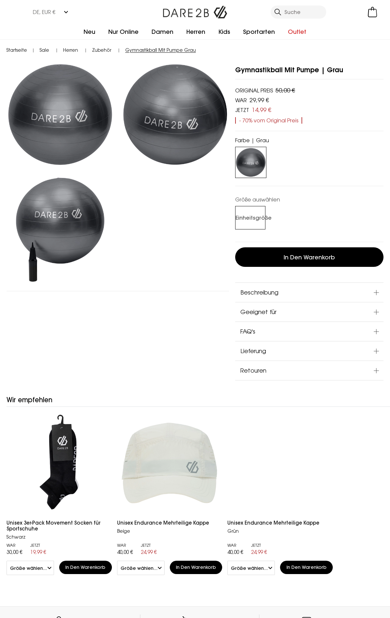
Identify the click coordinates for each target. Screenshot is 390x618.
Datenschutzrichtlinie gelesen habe (265, 605)
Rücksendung (25, 503)
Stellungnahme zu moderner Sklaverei (157, 510)
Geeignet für (258, 311)
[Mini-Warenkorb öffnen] (372, 12)
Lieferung (253, 350)
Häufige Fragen (89, 493)
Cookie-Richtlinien (351, 605)
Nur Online (123, 31)
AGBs (196, 605)
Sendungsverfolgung (34, 492)
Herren (195, 31)
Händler (211, 426)
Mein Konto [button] (88, 426)
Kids (224, 31)
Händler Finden (152, 485)
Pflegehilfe (208, 527)
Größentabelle (214, 537)
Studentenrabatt (217, 506)
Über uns (144, 475)
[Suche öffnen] (299, 12)
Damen (162, 31)
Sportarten (259, 31)
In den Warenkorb (309, 257)
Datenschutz (272, 502)
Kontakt (330, 426)
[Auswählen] (248, 218)
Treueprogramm (216, 475)
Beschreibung (259, 292)
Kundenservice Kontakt (89, 479)
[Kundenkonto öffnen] (344, 12)
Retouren (253, 370)
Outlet (297, 31)
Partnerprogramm (156, 495)
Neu (89, 31)
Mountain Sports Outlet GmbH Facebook (79, 572)
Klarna (203, 495)
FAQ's (247, 331)
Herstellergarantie (218, 485)
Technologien (213, 516)
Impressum (160, 605)
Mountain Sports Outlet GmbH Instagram (92, 572)
